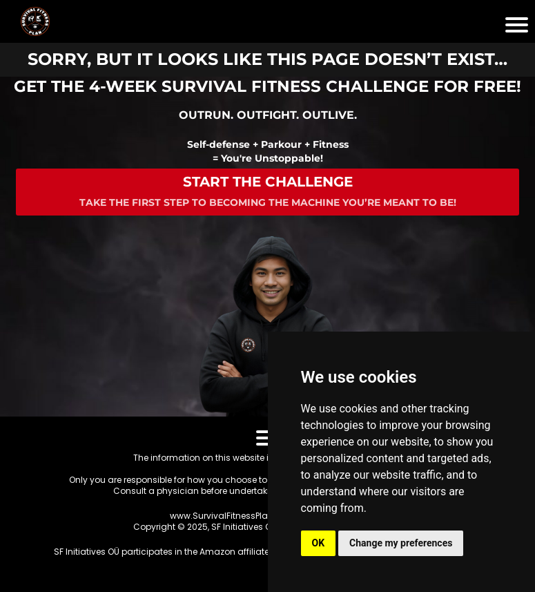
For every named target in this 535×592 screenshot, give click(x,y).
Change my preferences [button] (400, 542)
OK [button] (318, 542)
